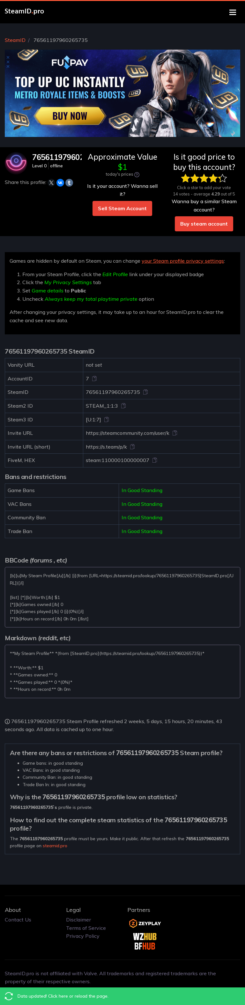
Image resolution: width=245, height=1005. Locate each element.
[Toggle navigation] (232, 12)
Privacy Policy (83, 936)
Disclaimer (78, 919)
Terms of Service (86, 928)
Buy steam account (204, 223)
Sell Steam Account (122, 208)
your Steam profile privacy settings (183, 261)
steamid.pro (55, 846)
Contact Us (18, 919)
